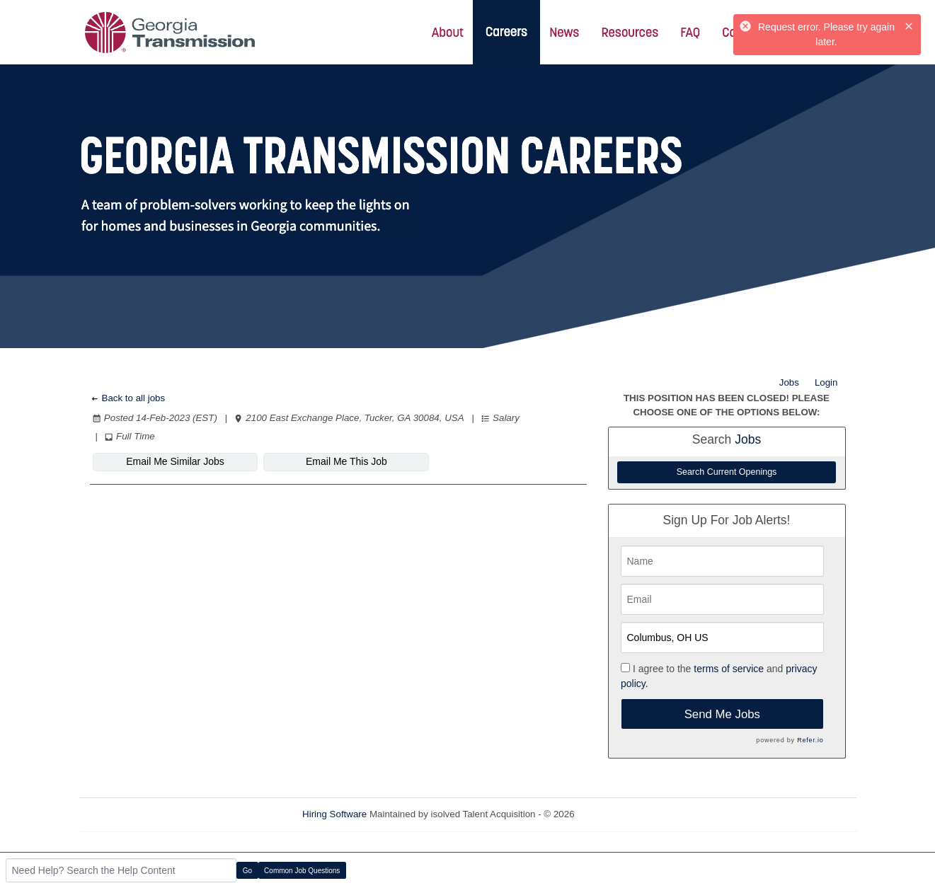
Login (826, 382)
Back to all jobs (128, 398)
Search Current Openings (727, 472)
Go (247, 871)
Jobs (789, 382)
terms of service (729, 668)
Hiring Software (334, 814)
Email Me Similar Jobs (175, 461)
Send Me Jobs (722, 714)
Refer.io (810, 740)
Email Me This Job (346, 461)
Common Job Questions (302, 871)
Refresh (616, 814)
